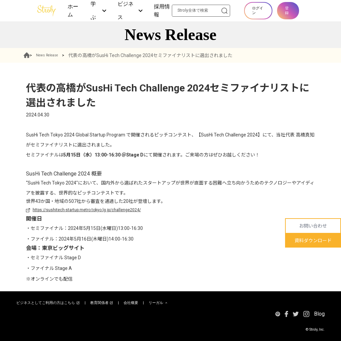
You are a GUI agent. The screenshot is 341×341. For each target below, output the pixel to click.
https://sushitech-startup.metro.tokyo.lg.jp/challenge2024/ (87, 210)
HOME (30, 55)
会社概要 (131, 303)
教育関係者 (102, 303)
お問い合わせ (313, 226)
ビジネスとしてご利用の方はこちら (48, 303)
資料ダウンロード (313, 240)
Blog (319, 314)
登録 (287, 10)
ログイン (257, 10)
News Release (58, 55)
